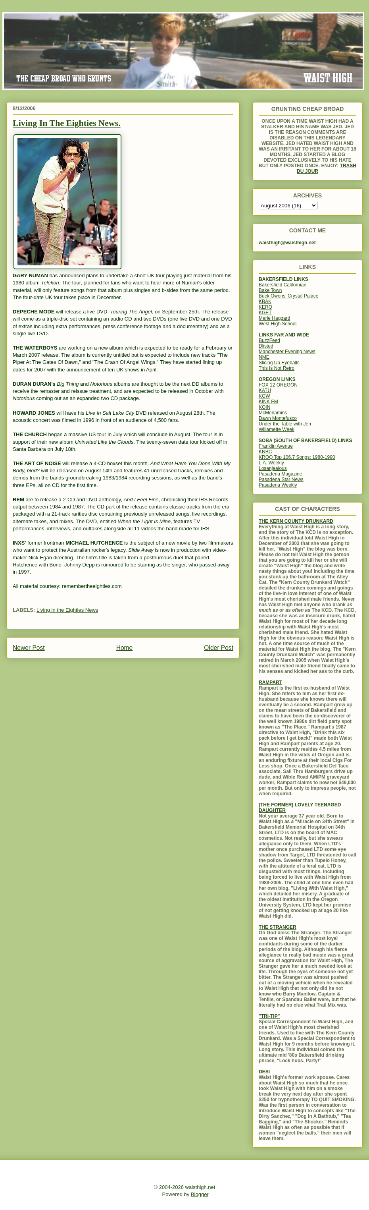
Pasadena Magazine (280, 474)
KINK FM (268, 401)
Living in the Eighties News (67, 610)
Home (124, 647)
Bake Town (270, 290)
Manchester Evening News (287, 351)
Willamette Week (276, 429)
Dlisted (266, 346)
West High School (277, 324)
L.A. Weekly (271, 463)
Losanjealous (273, 468)
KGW (264, 396)
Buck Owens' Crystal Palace (288, 296)
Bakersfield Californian (282, 285)
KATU (265, 390)
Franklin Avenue (276, 446)
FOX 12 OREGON (278, 385)
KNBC (265, 451)
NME (264, 357)
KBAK (265, 301)
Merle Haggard (274, 318)
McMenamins (273, 413)
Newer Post (29, 647)
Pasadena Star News (281, 479)
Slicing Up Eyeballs (279, 362)
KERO (265, 307)
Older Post (218, 647)
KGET (265, 312)
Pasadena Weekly (278, 485)
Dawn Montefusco (278, 418)
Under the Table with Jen (285, 424)
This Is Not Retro (276, 368)
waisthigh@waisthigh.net (287, 242)
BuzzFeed (269, 340)
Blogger (199, 1194)
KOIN (264, 407)
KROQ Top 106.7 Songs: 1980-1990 (297, 457)
